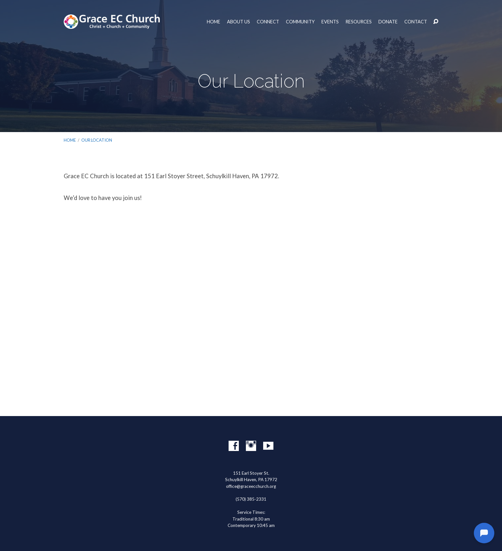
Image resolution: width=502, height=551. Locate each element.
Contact (415, 22)
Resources (358, 22)
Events (330, 22)
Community (300, 22)
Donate (388, 22)
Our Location (96, 140)
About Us (238, 22)
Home (213, 22)
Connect (268, 22)
